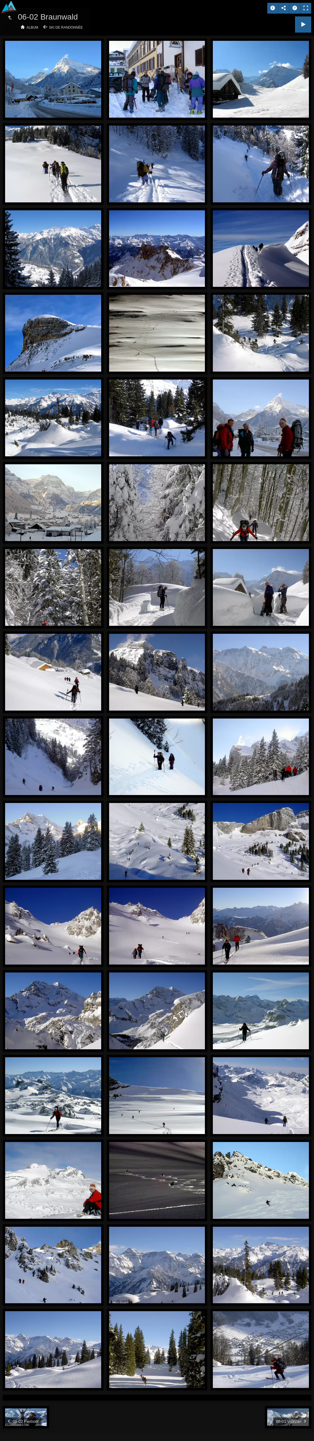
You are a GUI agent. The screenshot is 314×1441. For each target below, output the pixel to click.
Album (32, 27)
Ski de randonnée (66, 27)
